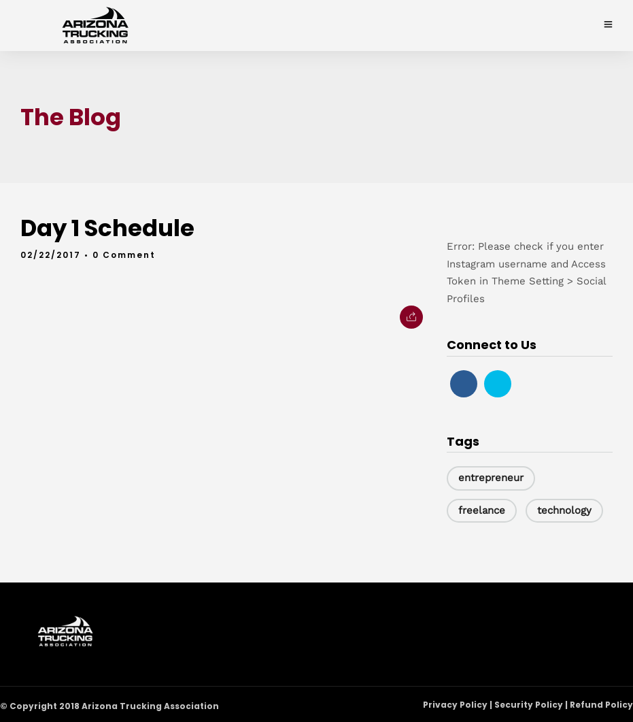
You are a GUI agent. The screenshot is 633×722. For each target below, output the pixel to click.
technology (564, 510)
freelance (481, 510)
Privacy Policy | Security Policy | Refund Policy (528, 704)
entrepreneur (491, 478)
